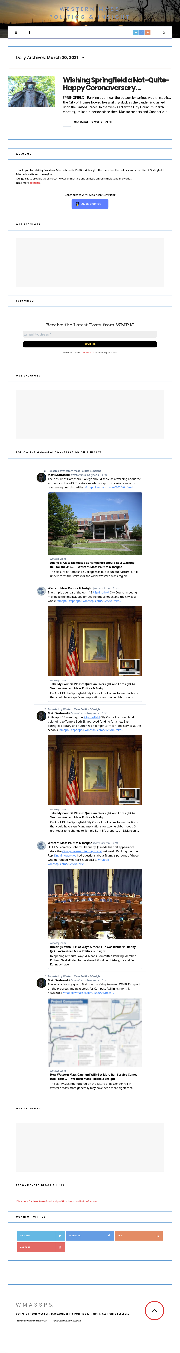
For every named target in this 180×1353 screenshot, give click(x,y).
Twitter (42, 1236)
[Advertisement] (90, 262)
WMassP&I (36, 1305)
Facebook (91, 1236)
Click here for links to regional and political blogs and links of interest (57, 1201)
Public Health (103, 122)
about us (35, 182)
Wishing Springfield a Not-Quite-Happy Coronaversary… (116, 84)
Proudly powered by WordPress (31, 1320)
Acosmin (76, 1320)
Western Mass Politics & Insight (90, 13)
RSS (140, 1236)
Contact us (88, 352)
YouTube (42, 1247)
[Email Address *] (90, 334)
